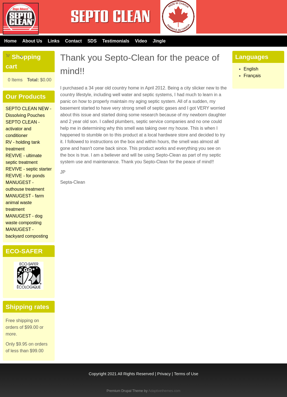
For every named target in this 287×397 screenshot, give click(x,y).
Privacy (164, 374)
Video (141, 41)
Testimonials (115, 41)
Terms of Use (186, 374)
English (251, 69)
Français (252, 75)
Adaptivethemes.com (164, 391)
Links (54, 41)
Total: (33, 79)
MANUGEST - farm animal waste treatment (25, 202)
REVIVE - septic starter (29, 169)
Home (10, 41)
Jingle (159, 41)
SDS (92, 41)
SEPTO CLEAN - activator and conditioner (23, 129)
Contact (73, 41)
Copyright (97, 374)
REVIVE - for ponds (25, 175)
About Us (32, 41)
